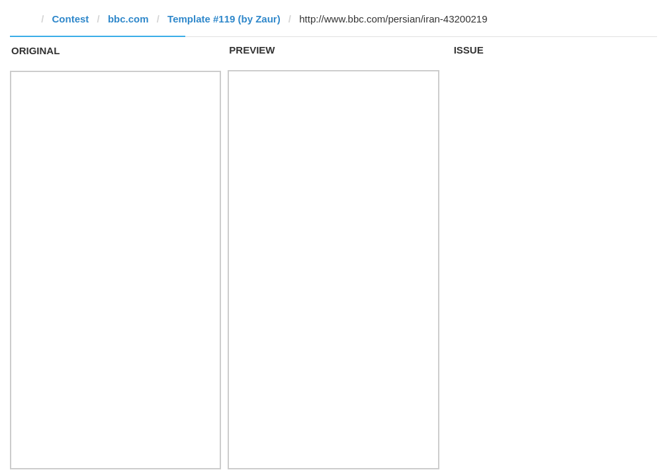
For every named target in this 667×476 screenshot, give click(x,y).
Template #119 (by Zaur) (224, 18)
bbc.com (128, 18)
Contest (70, 18)
